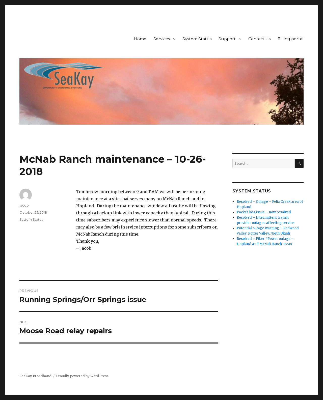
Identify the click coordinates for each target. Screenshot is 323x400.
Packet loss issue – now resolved (264, 212)
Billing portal (291, 39)
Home (140, 39)
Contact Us (259, 39)
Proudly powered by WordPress (82, 376)
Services (161, 39)
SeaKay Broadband (35, 376)
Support (227, 39)
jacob (24, 205)
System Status (196, 39)
